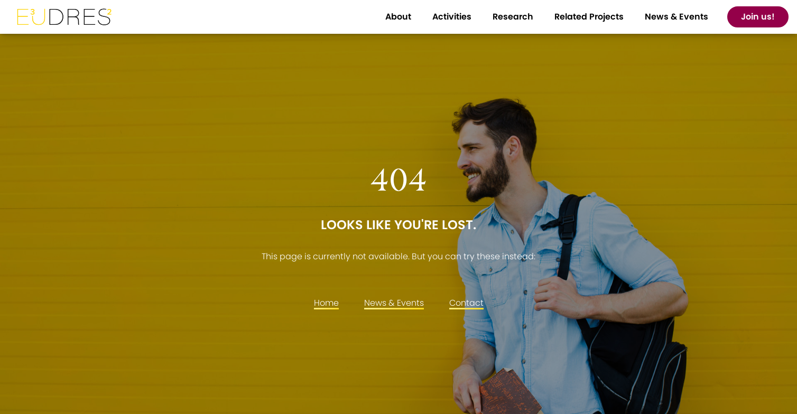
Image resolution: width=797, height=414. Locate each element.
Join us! (758, 17)
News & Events (394, 303)
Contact (466, 303)
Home (326, 303)
